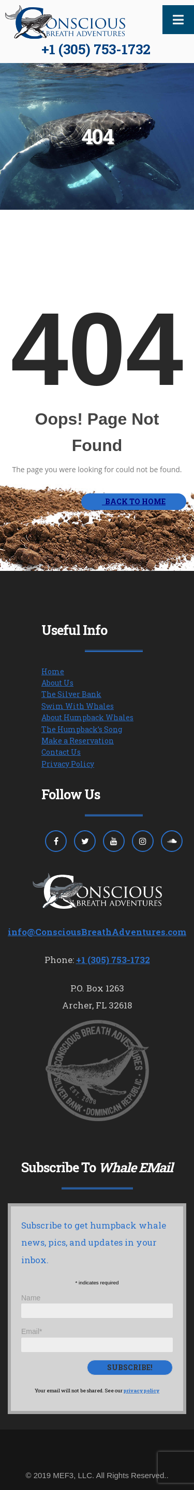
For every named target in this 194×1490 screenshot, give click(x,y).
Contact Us (61, 752)
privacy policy (141, 1390)
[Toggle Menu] (178, 19)
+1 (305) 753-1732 (96, 49)
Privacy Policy (67, 764)
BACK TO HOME (134, 501)
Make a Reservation (77, 741)
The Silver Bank (71, 694)
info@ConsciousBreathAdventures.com (97, 932)
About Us (57, 683)
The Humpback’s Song (81, 729)
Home (52, 671)
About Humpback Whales (87, 717)
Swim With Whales (77, 706)
